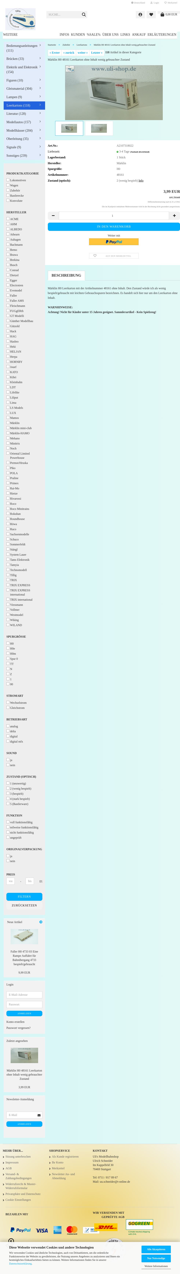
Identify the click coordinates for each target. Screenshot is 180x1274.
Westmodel (14, 614)
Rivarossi (13, 498)
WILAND (14, 625)
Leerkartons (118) (18, 105)
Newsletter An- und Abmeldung (63, 1176)
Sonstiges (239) (16, 155)
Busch (11, 265)
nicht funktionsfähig (20, 832)
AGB (8, 1168)
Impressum (12, 1162)
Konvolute (14, 200)
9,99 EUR (24, 972)
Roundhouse (15, 518)
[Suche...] (83, 14)
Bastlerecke (15, 195)
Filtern (24, 896)
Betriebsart (16, 719)
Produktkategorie (22, 173)
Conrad (12, 270)
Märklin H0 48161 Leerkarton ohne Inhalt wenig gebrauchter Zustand (24, 1074)
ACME (12, 219)
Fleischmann (15, 305)
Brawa (12, 254)
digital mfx (14, 741)
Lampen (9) (14, 97)
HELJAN (13, 351)
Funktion (14, 815)
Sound (11, 753)
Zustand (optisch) (21, 776)
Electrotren (14, 285)
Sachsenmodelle (17, 534)
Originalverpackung (24, 849)
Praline (12, 478)
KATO (12, 372)
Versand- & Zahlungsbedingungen (18, 1176)
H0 (10, 643)
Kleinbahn (14, 382)
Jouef (11, 367)
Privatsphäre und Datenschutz (23, 1193)
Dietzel (12, 275)
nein (10, 765)
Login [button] (154, 2)
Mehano (13, 438)
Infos (64, 34)
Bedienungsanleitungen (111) (21, 48)
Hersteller (16, 212)
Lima (11, 402)
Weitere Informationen (156, 1266)
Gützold (13, 326)
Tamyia (12, 564)
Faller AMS (15, 300)
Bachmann (14, 244)
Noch (11, 448)
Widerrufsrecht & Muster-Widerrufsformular (20, 1186)
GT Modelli (15, 315)
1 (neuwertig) (16, 783)
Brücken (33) (15, 59)
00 (9, 684)
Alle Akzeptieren (156, 1249)
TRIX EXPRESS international (18, 592)
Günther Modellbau (19, 321)
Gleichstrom (15, 707)
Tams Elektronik (18, 559)
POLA (12, 473)
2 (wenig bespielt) (18, 788)
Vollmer (12, 609)
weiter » (83, 52)
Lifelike (12, 392)
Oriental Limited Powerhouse (18, 455)
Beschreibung (66, 275)
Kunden (78, 34)
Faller (11, 295)
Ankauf (139, 34)
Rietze (12, 493)
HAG (11, 336)
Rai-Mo (12, 488)
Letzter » (96, 52)
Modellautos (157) (18, 122)
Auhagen (13, 239)
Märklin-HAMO (18, 433)
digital (12, 736)
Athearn (13, 234)
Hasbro (12, 341)
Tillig (11, 575)
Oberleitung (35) (17, 139)
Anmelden (24, 1013)
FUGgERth (14, 311)
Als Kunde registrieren (65, 1156)
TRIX (11, 580)
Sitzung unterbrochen (18, 1156)
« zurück (68, 52)
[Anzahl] (114, 216)
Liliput (12, 397)
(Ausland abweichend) (139, 152)
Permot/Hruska (17, 462)
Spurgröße (16, 636)
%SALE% (93, 34)
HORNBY (14, 361)
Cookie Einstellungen (18, 1199)
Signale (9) (13, 147)
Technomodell (16, 570)
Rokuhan (13, 513)
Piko (10, 468)
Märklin (13, 423)
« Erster (55, 52)
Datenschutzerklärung (20, 1263)
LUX (11, 412)
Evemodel (14, 290)
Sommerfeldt (15, 544)
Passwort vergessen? (18, 1027)
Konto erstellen (15, 1021)
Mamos (12, 417)
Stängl (12, 549)
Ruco (11, 529)
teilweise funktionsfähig (22, 827)
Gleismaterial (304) (19, 88)
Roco (11, 503)
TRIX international (19, 599)
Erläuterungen (162, 34)
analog (12, 726)
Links (125, 34)
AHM (11, 224)
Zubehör (13, 190)
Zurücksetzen (24, 905)
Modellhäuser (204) (19, 130)
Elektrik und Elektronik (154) (22, 69)
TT (10, 663)
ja (9, 760)
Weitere (10, 34)
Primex (12, 483)
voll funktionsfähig (19, 822)
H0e (10, 648)
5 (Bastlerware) (17, 804)
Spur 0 (12, 658)
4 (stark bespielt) (18, 798)
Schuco (12, 539)
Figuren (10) (14, 80)
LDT (11, 387)
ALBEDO (14, 229)
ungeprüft (13, 837)
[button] (138, 2)
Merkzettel (170, 2)
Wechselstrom (16, 702)
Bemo (11, 249)
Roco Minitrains (17, 508)
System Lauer (16, 554)
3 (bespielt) (14, 793)
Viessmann (14, 604)
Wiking (12, 620)
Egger (11, 280)
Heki (11, 346)
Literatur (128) (16, 114)
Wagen (12, 185)
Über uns (110, 34)
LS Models (14, 407)
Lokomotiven (16, 180)
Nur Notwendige (156, 1258)
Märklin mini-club (19, 428)
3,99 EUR (24, 1087)
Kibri (11, 377)
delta (11, 731)
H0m (11, 653)
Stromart (14, 695)
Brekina (12, 259)
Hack (11, 331)
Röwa (11, 524)
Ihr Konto (57, 1162)
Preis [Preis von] (10, 874)
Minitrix (13, 443)
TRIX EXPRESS (18, 585)
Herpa (11, 356)
